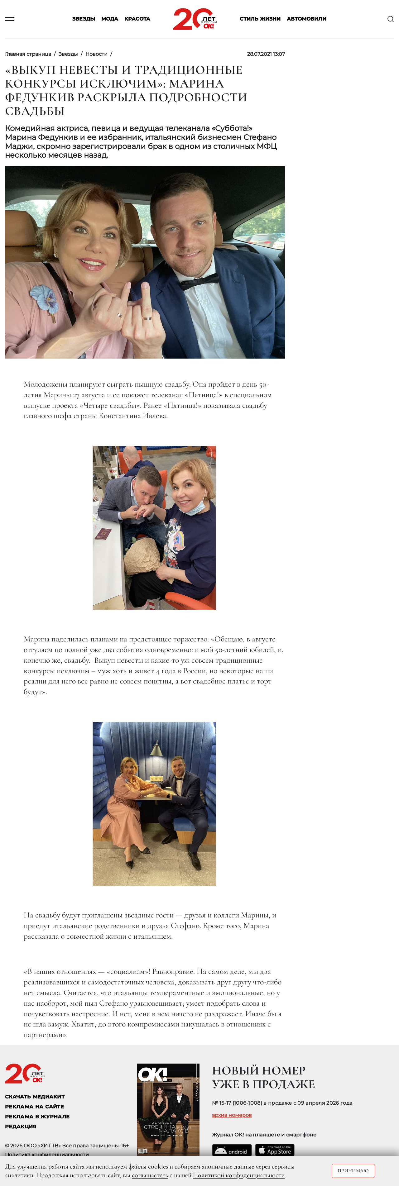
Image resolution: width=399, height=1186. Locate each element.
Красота (137, 19)
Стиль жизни (260, 19)
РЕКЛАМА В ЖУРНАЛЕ (37, 1117)
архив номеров (232, 1115)
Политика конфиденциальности (47, 1155)
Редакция (21, 1127)
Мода (109, 19)
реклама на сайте (34, 1107)
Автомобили (306, 19)
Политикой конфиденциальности (239, 1175)
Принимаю (353, 1171)
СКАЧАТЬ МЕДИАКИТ (35, 1097)
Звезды (83, 19)
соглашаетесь (150, 1175)
